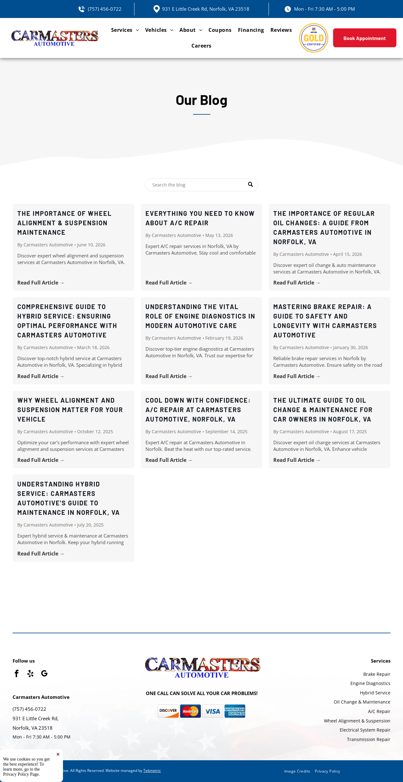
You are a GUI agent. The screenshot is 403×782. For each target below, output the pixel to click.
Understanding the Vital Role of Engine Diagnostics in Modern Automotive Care (200, 316)
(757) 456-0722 (105, 9)
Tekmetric (152, 770)
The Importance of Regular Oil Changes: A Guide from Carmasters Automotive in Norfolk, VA (324, 227)
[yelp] (30, 674)
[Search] (201, 184)
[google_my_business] (44, 674)
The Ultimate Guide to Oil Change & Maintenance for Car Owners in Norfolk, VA (323, 409)
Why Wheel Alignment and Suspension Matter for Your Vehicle (70, 409)
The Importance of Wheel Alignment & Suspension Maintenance (64, 223)
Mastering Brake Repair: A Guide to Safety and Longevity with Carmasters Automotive (325, 321)
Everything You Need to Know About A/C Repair (200, 218)
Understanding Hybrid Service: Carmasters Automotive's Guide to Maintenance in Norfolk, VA (68, 498)
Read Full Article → (41, 282)
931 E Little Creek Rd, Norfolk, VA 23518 (205, 9)
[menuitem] (125, 30)
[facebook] (16, 674)
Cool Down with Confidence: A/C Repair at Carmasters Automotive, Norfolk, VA (198, 409)
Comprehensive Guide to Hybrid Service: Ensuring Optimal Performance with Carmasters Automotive (67, 321)
